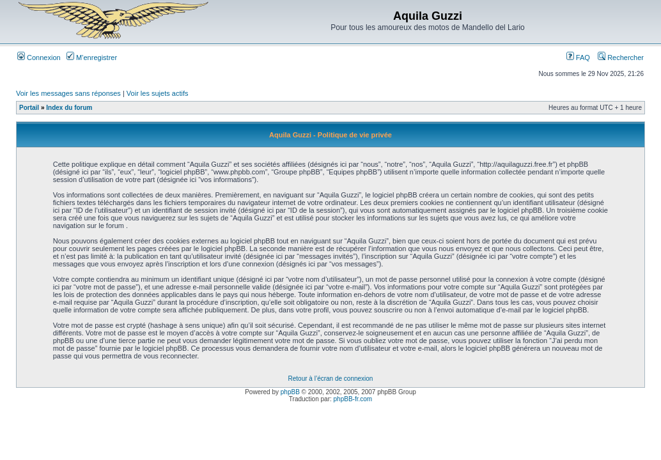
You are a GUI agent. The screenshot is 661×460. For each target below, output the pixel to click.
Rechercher (621, 57)
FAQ (578, 57)
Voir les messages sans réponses (68, 93)
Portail (29, 107)
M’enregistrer (91, 57)
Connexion (39, 57)
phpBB (290, 391)
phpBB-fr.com (353, 398)
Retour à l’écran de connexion (330, 378)
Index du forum (69, 107)
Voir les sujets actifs (158, 93)
